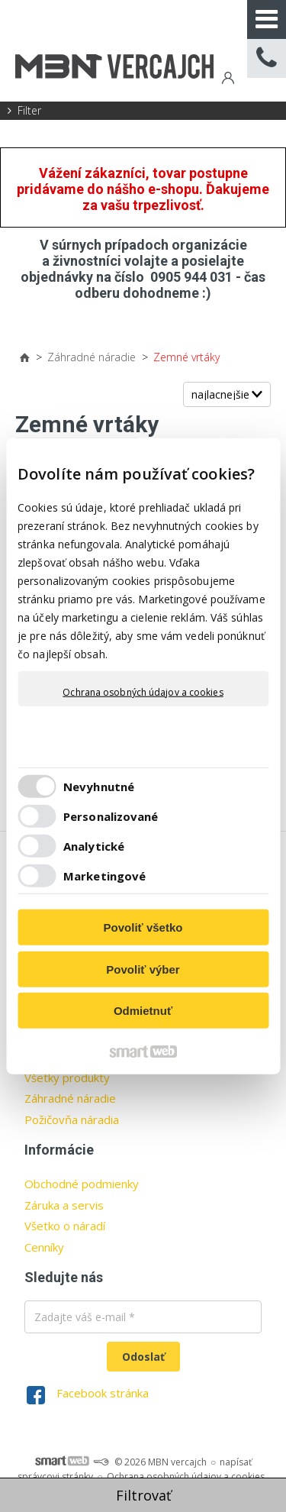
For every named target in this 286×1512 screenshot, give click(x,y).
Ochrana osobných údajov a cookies (143, 693)
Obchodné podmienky (81, 1183)
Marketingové (104, 875)
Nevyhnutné (98, 785)
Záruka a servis (64, 1205)
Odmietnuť (143, 1010)
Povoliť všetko (143, 927)
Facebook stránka (102, 1393)
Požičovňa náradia (71, 1119)
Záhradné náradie (70, 1098)
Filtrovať (143, 1495)
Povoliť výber (142, 968)
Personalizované (111, 815)
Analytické (93, 845)
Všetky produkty (67, 1077)
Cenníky (44, 1247)
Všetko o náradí (64, 1225)
